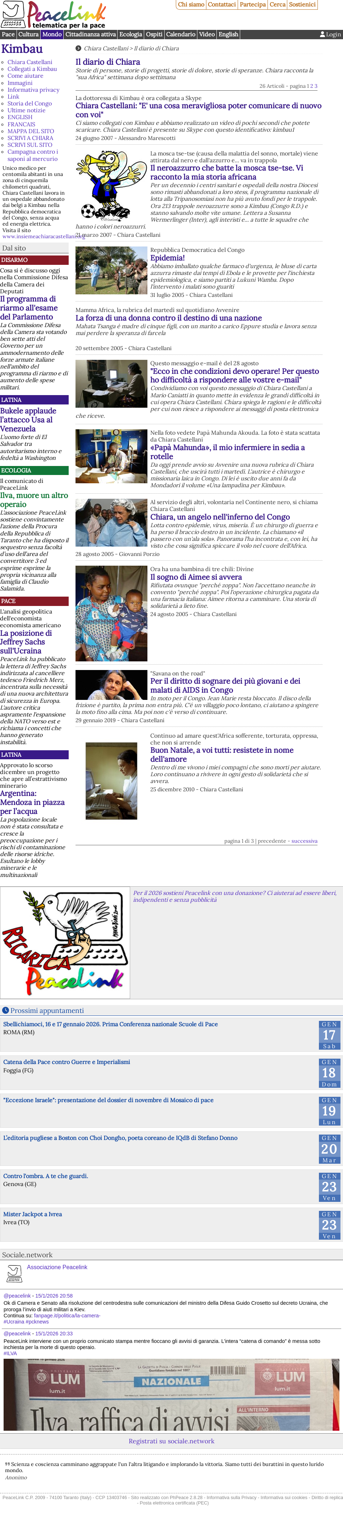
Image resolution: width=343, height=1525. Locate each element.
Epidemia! (167, 258)
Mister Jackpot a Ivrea (32, 1214)
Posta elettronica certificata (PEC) (174, 1503)
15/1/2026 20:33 (54, 1333)
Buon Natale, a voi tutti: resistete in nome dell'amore (221, 754)
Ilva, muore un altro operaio (34, 499)
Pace (8, 34)
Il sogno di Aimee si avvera (196, 577)
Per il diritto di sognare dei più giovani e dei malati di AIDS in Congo (225, 685)
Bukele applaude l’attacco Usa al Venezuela (28, 420)
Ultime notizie (27, 110)
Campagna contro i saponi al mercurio (33, 155)
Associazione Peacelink (57, 1267)
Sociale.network (27, 1254)
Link (13, 96)
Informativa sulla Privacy (232, 1497)
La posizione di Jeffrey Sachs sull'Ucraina (26, 642)
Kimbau (21, 48)
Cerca (277, 4)
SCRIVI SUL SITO (30, 144)
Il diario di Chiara (156, 48)
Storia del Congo (30, 103)
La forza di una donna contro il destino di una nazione (169, 318)
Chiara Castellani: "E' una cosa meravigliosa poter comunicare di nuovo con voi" (198, 110)
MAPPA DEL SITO (31, 131)
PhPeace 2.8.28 (186, 1497)
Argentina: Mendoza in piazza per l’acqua (32, 802)
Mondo (51, 34)
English (228, 34)
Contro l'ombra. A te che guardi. (45, 1176)
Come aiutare (26, 75)
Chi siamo (191, 4)
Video (207, 34)
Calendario (180, 34)
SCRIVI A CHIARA (30, 137)
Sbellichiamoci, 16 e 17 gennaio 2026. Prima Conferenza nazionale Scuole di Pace (110, 1024)
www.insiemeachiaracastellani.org (44, 236)
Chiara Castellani (30, 61)
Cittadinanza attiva (90, 34)
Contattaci (222, 4)
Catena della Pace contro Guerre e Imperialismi (66, 1061)
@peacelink (17, 1296)
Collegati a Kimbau (32, 68)
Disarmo (14, 259)
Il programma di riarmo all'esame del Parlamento (29, 308)
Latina (11, 399)
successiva (304, 841)
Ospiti (154, 34)
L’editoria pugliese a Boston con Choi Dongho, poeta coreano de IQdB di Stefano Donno (120, 1137)
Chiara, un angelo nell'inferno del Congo (220, 517)
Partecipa (253, 4)
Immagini (20, 82)
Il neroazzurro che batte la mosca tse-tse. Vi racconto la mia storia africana (226, 172)
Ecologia (130, 34)
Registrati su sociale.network (171, 1441)
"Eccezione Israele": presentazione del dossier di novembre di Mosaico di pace (108, 1100)
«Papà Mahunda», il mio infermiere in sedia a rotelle (227, 452)
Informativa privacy (33, 89)
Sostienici (302, 4)
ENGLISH (20, 117)
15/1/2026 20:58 (54, 1296)
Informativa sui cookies (284, 1497)
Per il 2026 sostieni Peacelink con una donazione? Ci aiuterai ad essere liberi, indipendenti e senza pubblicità (235, 896)
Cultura (28, 34)
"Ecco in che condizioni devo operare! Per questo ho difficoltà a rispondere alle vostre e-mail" (234, 375)
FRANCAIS (21, 124)
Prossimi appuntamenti (47, 1010)
